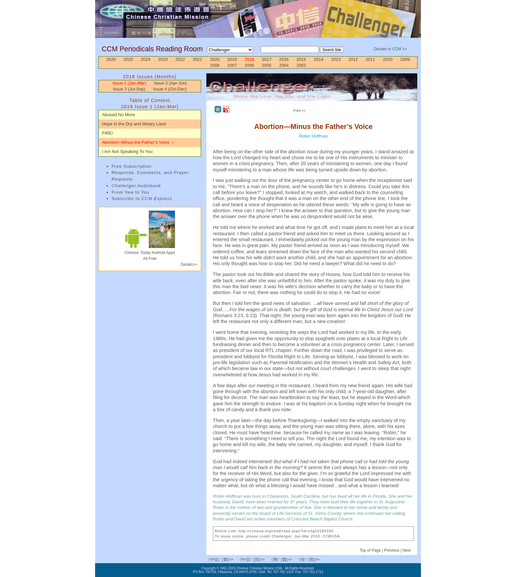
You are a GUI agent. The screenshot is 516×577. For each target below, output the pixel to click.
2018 (249, 59)
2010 (388, 59)
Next (406, 550)
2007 (232, 65)
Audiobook (136, 185)
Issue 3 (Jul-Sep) (129, 89)
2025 (128, 59)
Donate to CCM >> (390, 49)
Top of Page (371, 550)
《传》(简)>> (308, 559)
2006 (249, 65)
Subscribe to (142, 198)
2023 (163, 59)
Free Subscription (131, 166)
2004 (284, 65)
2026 (111, 59)
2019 (232, 59)
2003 (301, 65)
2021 (197, 59)
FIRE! (107, 133)
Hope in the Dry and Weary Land (134, 123)
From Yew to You (130, 192)
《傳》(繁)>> (280, 559)
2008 (214, 65)
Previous (392, 550)
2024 (145, 59)
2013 (336, 59)
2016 (284, 59)
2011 (370, 59)
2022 (180, 59)
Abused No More (118, 114)
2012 (353, 59)
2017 (266, 59)
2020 (214, 59)
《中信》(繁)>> (219, 559)
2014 (318, 59)
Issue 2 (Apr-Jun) (170, 83)
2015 (301, 59)
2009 (405, 59)
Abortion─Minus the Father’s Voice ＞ (138, 142)
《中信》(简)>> (251, 559)
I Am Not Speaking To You (127, 151)
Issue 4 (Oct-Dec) (170, 89)
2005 (266, 65)
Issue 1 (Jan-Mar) (129, 83)
